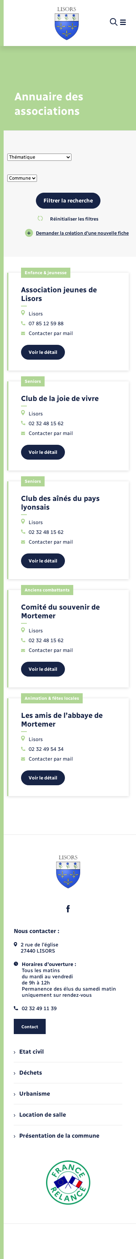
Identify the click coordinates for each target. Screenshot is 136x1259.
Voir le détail (43, 352)
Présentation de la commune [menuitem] (56, 1135)
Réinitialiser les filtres (68, 219)
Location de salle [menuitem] (40, 1114)
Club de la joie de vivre (60, 398)
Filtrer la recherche (68, 200)
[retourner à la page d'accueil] (66, 22)
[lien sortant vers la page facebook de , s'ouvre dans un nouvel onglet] (68, 908)
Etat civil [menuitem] (29, 1051)
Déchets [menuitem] (28, 1072)
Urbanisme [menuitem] (32, 1093)
